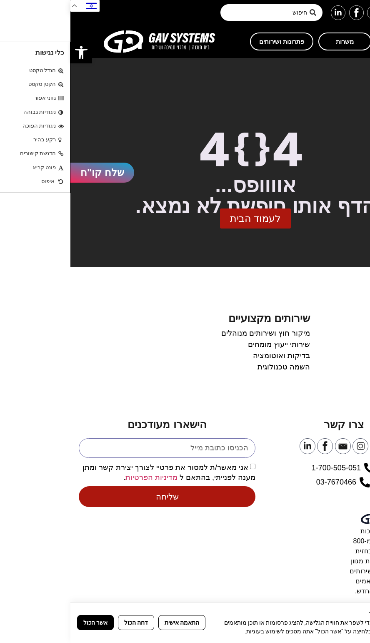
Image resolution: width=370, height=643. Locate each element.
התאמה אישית (111, 622)
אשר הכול (25, 622)
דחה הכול (66, 622)
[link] (11, 52)
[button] (358, 12)
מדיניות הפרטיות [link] (81, 477)
